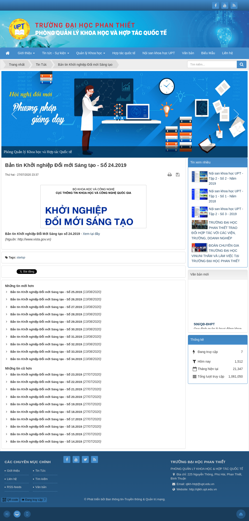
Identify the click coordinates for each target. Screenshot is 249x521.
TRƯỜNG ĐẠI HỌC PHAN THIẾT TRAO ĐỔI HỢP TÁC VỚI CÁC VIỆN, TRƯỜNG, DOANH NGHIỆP (214, 230)
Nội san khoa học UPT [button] (158, 53)
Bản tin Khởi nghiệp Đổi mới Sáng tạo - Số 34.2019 (46, 359)
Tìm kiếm (41, 479)
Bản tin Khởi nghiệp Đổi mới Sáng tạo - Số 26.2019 (46, 299)
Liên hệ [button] (227, 53)
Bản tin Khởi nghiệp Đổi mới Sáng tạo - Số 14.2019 (46, 441)
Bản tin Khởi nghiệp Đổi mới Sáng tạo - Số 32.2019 (46, 344)
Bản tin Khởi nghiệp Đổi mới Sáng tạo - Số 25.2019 (46, 292)
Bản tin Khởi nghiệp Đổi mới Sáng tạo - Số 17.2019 (46, 419)
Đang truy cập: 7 (34, 499)
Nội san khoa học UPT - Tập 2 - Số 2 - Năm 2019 (226, 179)
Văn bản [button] (188, 53)
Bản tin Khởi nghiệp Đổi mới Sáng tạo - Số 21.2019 (46, 389)
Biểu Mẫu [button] (208, 53)
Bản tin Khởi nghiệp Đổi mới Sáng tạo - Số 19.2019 (46, 404)
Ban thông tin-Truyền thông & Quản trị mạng (135, 499)
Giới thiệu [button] (26, 54)
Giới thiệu (13, 470)
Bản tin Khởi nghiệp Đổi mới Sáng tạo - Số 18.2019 (46, 412)
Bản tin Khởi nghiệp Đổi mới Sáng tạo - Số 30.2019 (46, 329)
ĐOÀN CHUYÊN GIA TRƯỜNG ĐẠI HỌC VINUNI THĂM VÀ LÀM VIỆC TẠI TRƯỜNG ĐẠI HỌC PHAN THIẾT (216, 253)
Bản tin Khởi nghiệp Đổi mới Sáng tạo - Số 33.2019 (46, 351)
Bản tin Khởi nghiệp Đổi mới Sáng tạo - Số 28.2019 (46, 314)
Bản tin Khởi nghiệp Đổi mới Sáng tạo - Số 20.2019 (46, 397)
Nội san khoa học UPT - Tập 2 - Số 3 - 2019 (226, 211)
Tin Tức (40, 470)
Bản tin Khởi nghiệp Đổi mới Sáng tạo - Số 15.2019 (46, 434)
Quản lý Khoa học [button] (90, 54)
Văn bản (40, 487)
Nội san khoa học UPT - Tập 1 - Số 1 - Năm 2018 (226, 196)
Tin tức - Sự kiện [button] (55, 54)
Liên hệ (12, 479)
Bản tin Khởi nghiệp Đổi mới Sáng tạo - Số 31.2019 (46, 336)
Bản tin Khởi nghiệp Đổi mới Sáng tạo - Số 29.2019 (46, 321)
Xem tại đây (91, 234)
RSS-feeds (14, 487)
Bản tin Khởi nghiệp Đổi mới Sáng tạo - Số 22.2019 (46, 382)
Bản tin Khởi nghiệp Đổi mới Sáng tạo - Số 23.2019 (46, 374)
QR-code (10, 499)
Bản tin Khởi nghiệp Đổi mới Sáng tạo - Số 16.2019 (46, 426)
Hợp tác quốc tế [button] (123, 53)
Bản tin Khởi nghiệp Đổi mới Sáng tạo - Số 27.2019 (46, 307)
